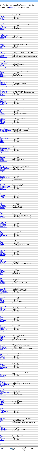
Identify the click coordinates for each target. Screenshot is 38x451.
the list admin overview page (13, 7)
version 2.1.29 (2, 449)
